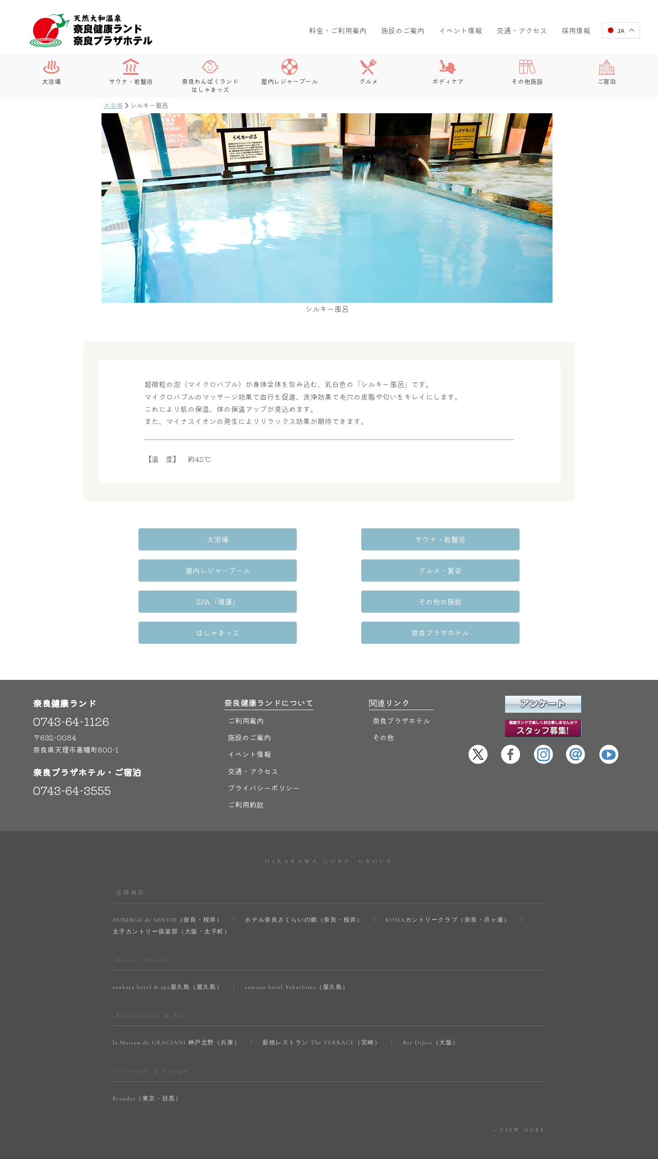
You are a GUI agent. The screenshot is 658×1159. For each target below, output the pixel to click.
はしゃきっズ (219, 601)
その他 (383, 706)
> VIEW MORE (519, 1099)
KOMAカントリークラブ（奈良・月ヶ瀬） (448, 888)
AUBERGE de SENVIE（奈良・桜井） (168, 888)
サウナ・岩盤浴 (131, 72)
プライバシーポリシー (264, 756)
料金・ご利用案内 (338, 30)
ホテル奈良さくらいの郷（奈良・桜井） (304, 888)
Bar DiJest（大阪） (431, 1011)
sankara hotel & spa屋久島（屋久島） (168, 956)
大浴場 (51, 72)
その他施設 (527, 72)
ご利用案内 (246, 689)
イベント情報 (460, 30)
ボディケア (448, 72)
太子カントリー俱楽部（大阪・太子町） (172, 900)
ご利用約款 (246, 773)
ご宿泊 (606, 72)
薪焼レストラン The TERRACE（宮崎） (321, 1011)
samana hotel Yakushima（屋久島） (297, 956)
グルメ (368, 72)
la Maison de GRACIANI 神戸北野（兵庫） (177, 1011)
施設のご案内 (402, 30)
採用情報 (575, 30)
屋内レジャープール (289, 72)
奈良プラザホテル (439, 601)
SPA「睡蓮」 (329, 570)
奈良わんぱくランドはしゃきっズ (210, 76)
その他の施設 (493, 570)
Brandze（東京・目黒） (147, 1067)
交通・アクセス (522, 30)
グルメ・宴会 (164, 570)
